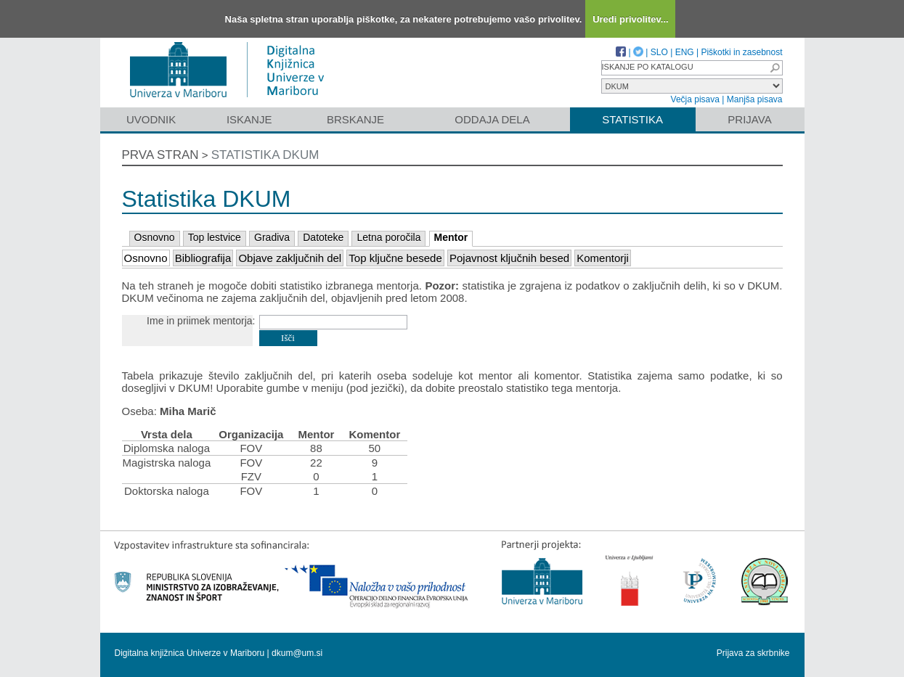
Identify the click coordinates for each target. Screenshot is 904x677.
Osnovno (154, 237)
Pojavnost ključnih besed (509, 258)
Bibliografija (203, 258)
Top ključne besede (395, 258)
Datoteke (323, 237)
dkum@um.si (297, 653)
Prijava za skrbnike (753, 653)
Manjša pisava (755, 99)
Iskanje (249, 119)
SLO (659, 52)
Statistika (632, 119)
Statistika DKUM (265, 155)
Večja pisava (695, 99)
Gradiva (272, 237)
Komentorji (603, 258)
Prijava (749, 119)
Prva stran (160, 155)
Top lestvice (214, 237)
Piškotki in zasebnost (741, 52)
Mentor (451, 237)
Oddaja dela (492, 119)
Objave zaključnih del (289, 258)
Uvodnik (151, 119)
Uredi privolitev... (631, 19)
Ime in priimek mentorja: (201, 321)
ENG (684, 52)
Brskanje (355, 119)
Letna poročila (388, 237)
